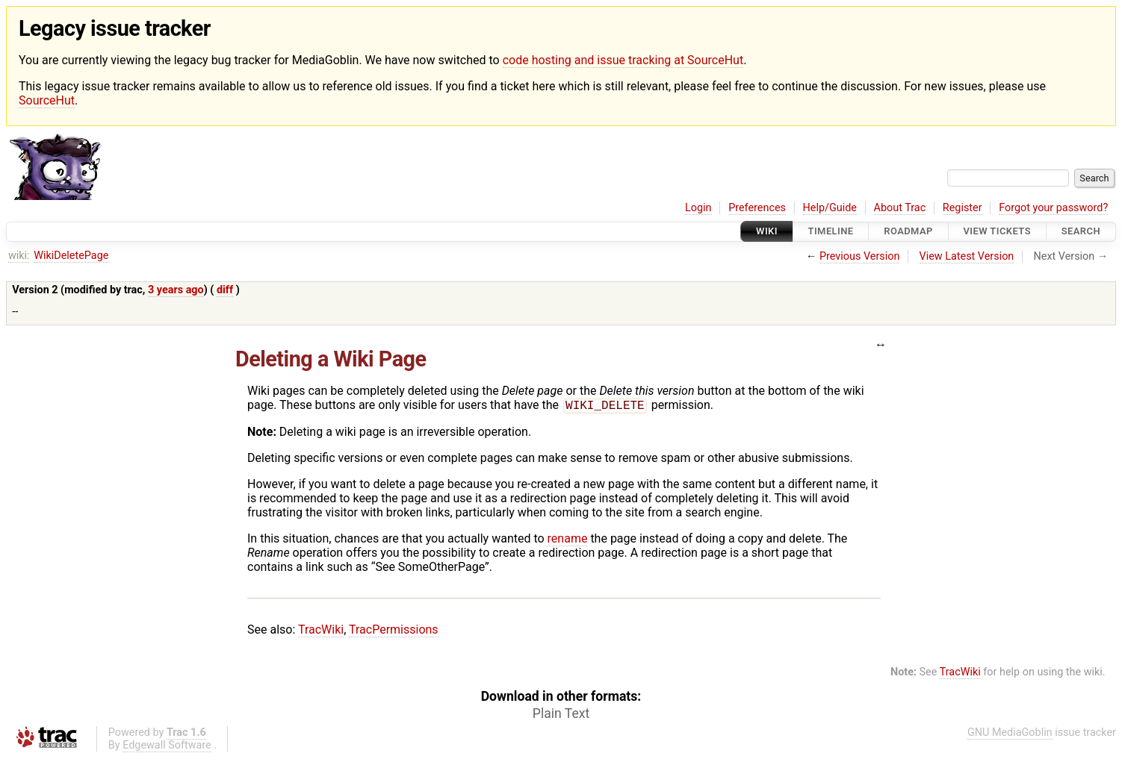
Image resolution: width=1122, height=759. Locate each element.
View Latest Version (967, 256)
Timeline (831, 231)
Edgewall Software (167, 746)
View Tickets (997, 231)
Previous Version (859, 256)
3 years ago (176, 290)
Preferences (757, 208)
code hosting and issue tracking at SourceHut (623, 60)
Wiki (767, 231)
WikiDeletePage (71, 255)
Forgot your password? (1053, 208)
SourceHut (47, 100)
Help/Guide (830, 208)
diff (225, 290)
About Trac (900, 208)
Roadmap (908, 231)
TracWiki (321, 631)
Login (698, 208)
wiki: (19, 255)
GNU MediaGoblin (1010, 734)
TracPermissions (393, 631)
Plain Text (561, 715)
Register (962, 208)
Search (1080, 231)
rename (568, 540)
